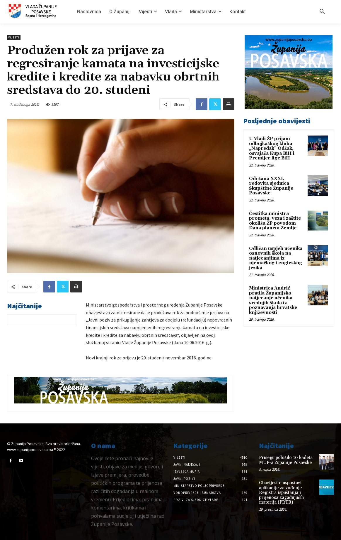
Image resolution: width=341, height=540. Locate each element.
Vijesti (14, 37)
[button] (322, 11)
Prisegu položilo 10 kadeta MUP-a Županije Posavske (286, 460)
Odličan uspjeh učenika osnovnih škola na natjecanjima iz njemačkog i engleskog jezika (275, 258)
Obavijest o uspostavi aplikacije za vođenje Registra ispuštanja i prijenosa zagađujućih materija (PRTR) (281, 492)
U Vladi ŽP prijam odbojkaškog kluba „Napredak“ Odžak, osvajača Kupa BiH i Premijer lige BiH (271, 148)
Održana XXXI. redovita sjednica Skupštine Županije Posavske (271, 186)
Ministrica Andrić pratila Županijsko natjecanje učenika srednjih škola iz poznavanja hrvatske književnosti (273, 300)
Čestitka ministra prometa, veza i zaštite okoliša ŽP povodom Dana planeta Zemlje (275, 221)
